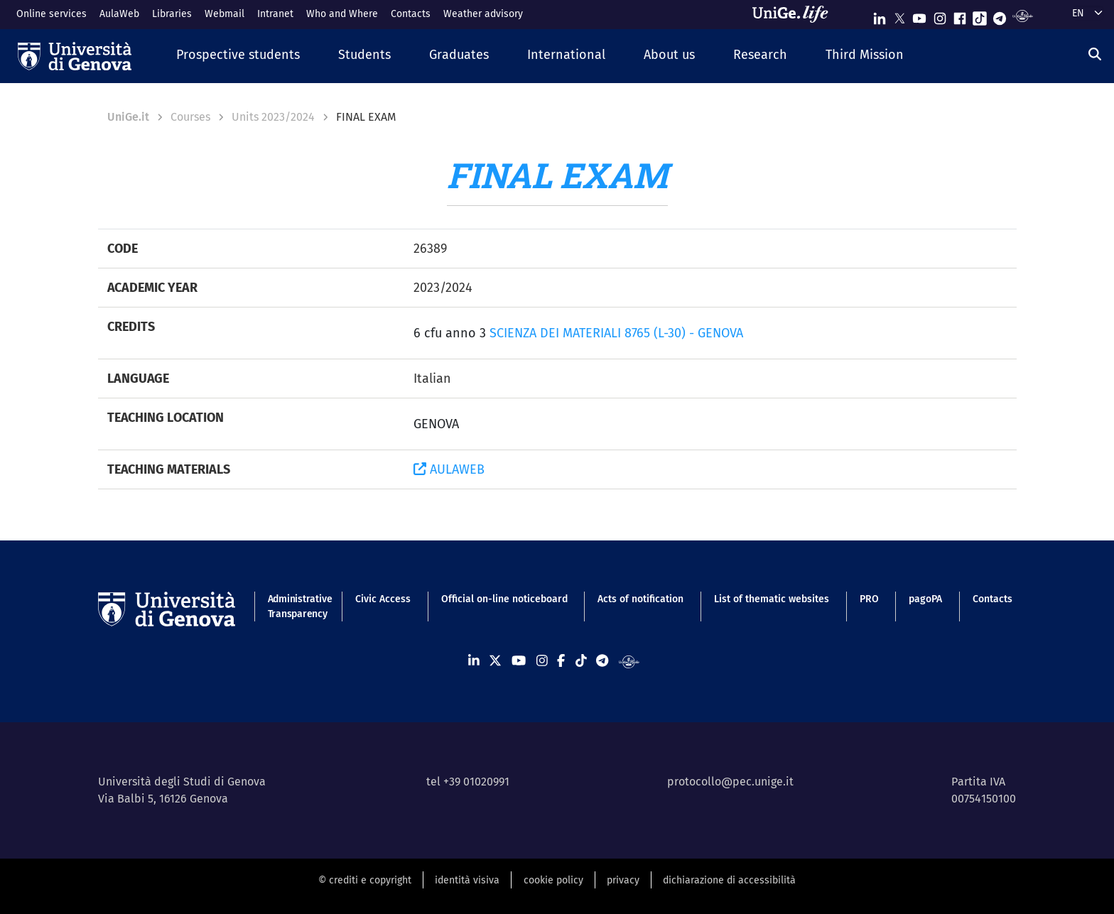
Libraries (172, 14)
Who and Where (342, 14)
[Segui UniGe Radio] (1022, 15)
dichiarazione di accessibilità (729, 880)
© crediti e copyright (364, 880)
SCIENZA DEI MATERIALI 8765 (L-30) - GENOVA (616, 333)
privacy (623, 880)
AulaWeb (119, 14)
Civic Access (383, 599)
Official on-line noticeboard (504, 599)
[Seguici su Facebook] (960, 15)
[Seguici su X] (899, 15)
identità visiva (467, 880)
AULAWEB (449, 469)
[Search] (1094, 54)
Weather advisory (483, 14)
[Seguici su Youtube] (919, 15)
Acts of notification (640, 599)
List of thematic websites (771, 599)
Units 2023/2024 (273, 117)
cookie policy (553, 880)
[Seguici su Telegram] (999, 15)
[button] (238, 56)
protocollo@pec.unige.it (730, 781)
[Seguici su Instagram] (940, 15)
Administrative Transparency (296, 606)
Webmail (224, 14)
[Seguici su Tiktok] (980, 15)
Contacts (411, 14)
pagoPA (925, 599)
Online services (51, 14)
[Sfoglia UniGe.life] (795, 14)
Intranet (275, 14)
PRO (869, 599)
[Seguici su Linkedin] (879, 15)
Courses (190, 117)
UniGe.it (128, 117)
